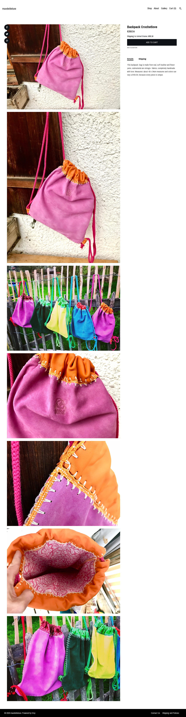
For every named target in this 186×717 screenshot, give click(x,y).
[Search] (180, 8)
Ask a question (132, 48)
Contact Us (155, 713)
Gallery (164, 8)
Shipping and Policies (170, 713)
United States (142, 36)
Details (130, 58)
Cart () (172, 8)
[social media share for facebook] (7, 27)
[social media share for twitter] (7, 34)
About (156, 8)
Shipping (142, 58)
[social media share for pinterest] (7, 41)
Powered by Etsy (28, 713)
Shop (149, 8)
